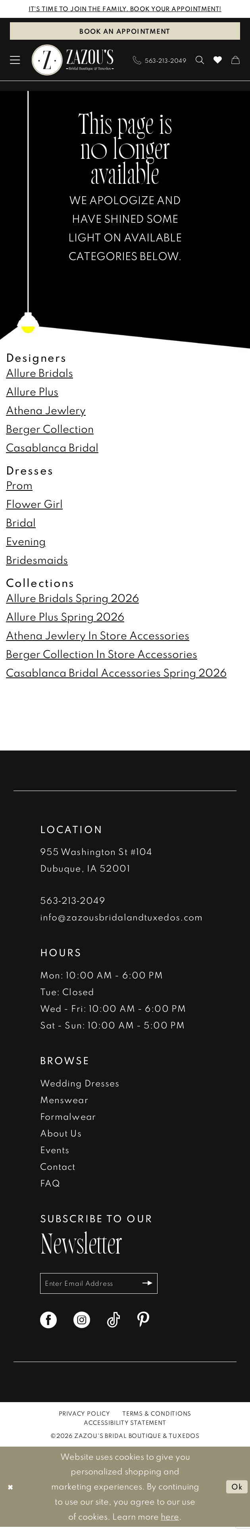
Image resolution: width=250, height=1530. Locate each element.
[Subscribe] (159, 1285)
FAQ (50, 1184)
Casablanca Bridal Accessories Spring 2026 (116, 674)
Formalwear (68, 1117)
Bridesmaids (37, 561)
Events (55, 1150)
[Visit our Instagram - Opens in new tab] (81, 1323)
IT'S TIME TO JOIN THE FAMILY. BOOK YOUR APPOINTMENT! (125, 9)
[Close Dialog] (11, 1490)
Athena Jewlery (46, 411)
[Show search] (200, 61)
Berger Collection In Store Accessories (101, 655)
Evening (26, 542)
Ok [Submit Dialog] (235, 1489)
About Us (61, 1134)
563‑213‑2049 (73, 901)
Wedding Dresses (80, 1084)
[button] (15, 61)
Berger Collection (50, 429)
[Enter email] (105, 1285)
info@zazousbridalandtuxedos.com (121, 918)
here (170, 1519)
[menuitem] (15, 61)
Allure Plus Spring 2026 (65, 617)
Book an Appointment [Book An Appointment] (124, 31)
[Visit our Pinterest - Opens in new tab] (143, 1323)
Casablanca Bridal (52, 448)
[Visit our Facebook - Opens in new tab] (48, 1323)
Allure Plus (32, 392)
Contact (58, 1167)
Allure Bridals (39, 373)
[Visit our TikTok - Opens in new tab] (114, 1323)
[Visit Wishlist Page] (218, 61)
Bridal (21, 524)
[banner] (73, 61)
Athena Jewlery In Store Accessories (97, 636)
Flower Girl (34, 505)
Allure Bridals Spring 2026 (72, 599)
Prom (19, 486)
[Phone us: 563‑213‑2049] (159, 61)
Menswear (64, 1100)
